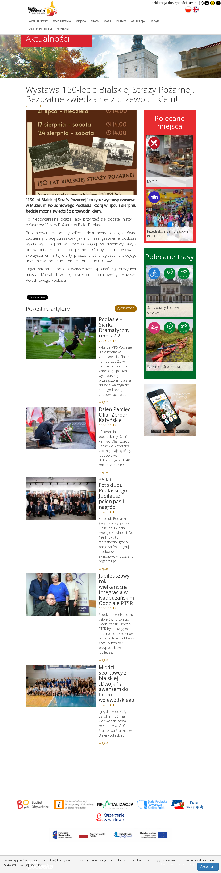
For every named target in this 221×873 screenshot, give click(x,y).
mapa (108, 21)
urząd (154, 21)
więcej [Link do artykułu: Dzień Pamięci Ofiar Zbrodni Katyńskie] (103, 472)
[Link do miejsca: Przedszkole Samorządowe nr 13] (169, 215)
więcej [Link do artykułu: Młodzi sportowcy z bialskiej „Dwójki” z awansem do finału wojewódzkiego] (103, 742)
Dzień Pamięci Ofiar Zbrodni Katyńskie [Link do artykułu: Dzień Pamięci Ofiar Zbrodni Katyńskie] (115, 414)
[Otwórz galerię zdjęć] (81, 152)
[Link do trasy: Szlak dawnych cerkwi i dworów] (169, 291)
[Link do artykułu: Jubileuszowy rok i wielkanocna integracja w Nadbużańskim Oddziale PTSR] (61, 594)
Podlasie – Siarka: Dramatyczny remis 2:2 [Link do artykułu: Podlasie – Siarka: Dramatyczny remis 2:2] (114, 327)
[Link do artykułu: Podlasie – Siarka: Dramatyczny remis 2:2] (61, 338)
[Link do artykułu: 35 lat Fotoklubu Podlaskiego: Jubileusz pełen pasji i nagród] (61, 498)
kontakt (63, 29)
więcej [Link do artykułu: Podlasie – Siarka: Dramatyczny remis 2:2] (103, 401)
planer (121, 21)
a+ (190, 2)
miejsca (81, 21)
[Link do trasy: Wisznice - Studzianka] (169, 345)
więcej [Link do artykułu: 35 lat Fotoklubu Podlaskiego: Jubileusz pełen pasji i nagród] (103, 568)
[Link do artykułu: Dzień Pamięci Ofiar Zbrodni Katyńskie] (61, 428)
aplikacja (138, 21)
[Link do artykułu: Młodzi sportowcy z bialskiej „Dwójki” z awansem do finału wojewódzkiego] (61, 686)
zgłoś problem (40, 29)
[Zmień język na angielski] (195, 9)
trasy (95, 21)
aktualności (38, 21)
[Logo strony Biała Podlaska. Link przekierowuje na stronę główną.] (42, 8)
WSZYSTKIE (125, 308)
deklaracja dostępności (169, 2)
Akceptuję (208, 866)
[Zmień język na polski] (188, 9)
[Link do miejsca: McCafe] (169, 161)
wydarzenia (62, 21)
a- (196, 2)
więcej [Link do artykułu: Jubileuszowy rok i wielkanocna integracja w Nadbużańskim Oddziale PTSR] (103, 659)
